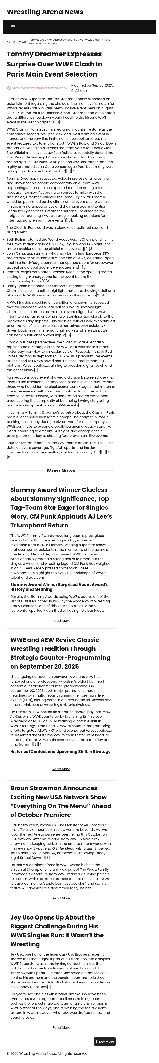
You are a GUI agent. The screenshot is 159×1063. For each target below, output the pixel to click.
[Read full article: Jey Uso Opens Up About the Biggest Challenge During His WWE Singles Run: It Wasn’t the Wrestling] (61, 972)
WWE (22, 41)
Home (11, 41)
